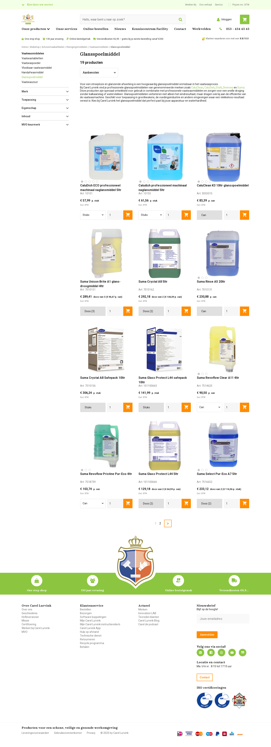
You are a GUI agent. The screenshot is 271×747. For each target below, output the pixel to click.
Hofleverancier (30, 616)
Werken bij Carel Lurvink (36, 628)
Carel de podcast (148, 624)
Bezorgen (86, 613)
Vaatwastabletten (32, 58)
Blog (242, 652)
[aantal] (115, 215)
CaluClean (197, 87)
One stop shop (32, 39)
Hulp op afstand (89, 631)
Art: (86, 193)
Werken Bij (190, 4)
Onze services (66, 29)
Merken (142, 609)
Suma (240, 87)
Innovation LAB (147, 613)
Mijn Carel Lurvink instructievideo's (100, 624)
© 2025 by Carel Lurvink (114, 732)
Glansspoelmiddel (32, 77)
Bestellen (85, 609)
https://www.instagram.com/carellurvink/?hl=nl (221, 652)
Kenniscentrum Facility (150, 29)
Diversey (228, 87)
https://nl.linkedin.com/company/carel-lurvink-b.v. (200, 652)
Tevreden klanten (148, 616)
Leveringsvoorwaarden (35, 732)
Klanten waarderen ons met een (222, 38)
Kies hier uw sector (40, 4)
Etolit (219, 87)
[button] (45, 91)
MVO (24, 631)
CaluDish (209, 87)
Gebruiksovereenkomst (68, 732)
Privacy (91, 732)
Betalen (84, 646)
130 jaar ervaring (54, 39)
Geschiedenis (29, 613)
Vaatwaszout (30, 82)
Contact (180, 29)
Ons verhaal (205, 4)
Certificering (29, 624)
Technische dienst (90, 635)
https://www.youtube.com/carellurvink (232, 652)
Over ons (27, 609)
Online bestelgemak (79, 39)
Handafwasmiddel (32, 72)
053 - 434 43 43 (237, 29)
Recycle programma (92, 643)
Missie (25, 620)
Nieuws (120, 29)
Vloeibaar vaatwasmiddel (37, 67)
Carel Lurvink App (90, 628)
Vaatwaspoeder (31, 63)
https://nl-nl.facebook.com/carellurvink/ (211, 652)
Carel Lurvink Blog (148, 620)
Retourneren (87, 639)
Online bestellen (95, 29)
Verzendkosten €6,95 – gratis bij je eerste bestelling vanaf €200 (130, 39)
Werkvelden (201, 29)
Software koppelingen (93, 616)
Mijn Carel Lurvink (90, 620)
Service (219, 4)
